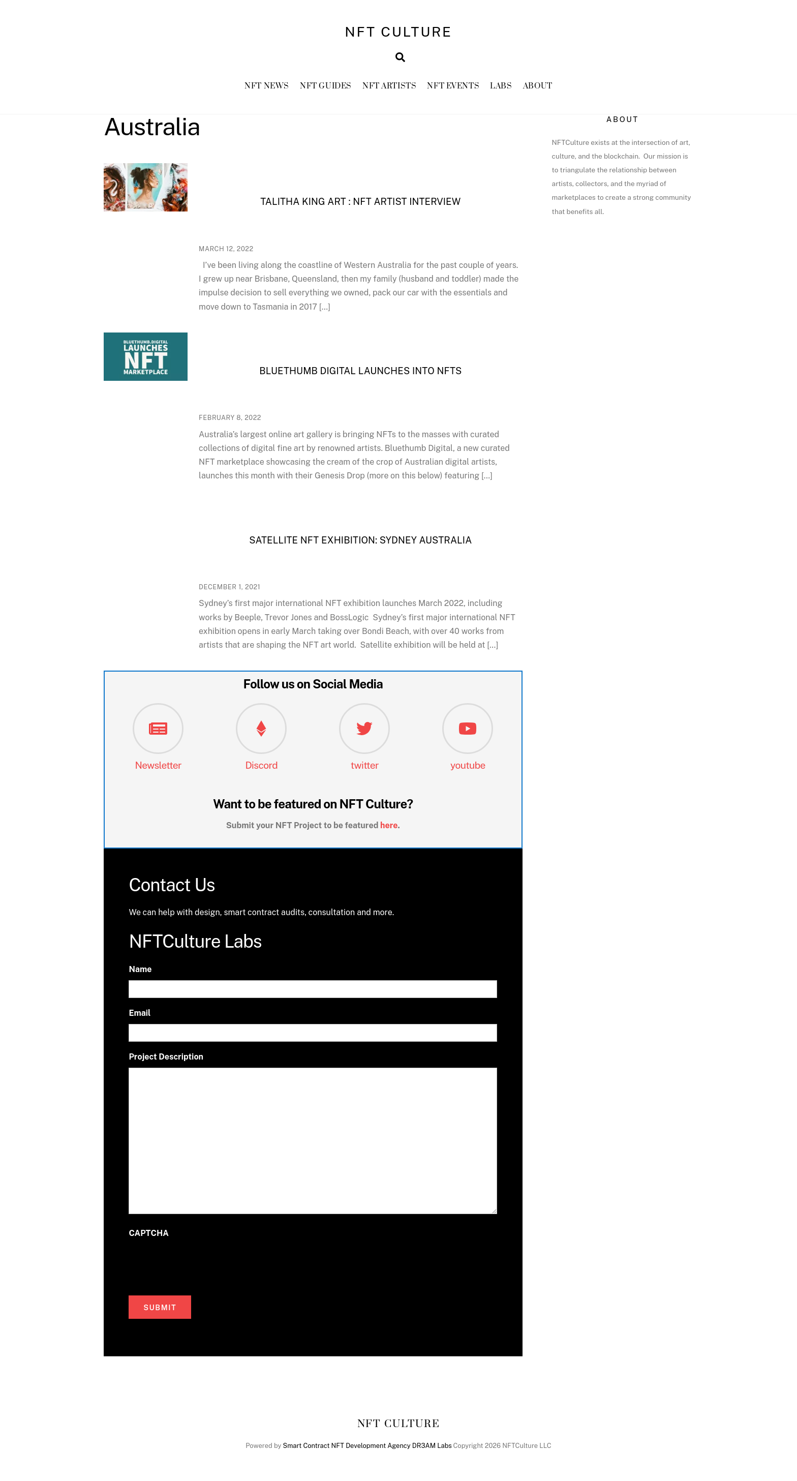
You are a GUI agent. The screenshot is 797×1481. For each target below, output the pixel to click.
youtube (467, 765)
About (538, 86)
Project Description (166, 1057)
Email (139, 1013)
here (389, 825)
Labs (501, 86)
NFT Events (453, 86)
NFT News (266, 86)
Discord (261, 765)
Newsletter (158, 765)
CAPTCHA (148, 1233)
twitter (365, 765)
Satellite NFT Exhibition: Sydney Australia (360, 540)
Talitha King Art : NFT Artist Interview (360, 201)
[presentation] (206, 1264)
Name (140, 969)
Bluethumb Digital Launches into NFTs (360, 371)
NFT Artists (389, 86)
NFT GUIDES (326, 86)
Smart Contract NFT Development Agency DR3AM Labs (367, 1445)
